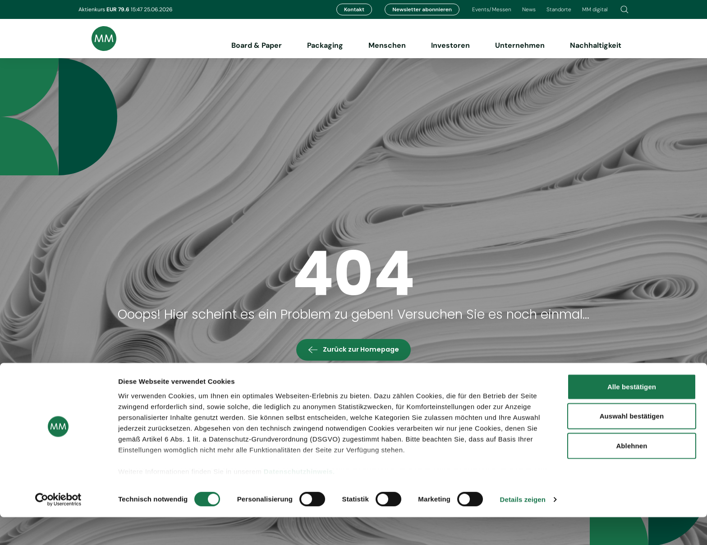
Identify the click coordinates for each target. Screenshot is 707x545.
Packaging (325, 45)
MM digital (595, 9)
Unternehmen (520, 45)
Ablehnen (631, 473)
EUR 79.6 (118, 9)
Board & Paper (256, 45)
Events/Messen (491, 9)
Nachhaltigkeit (595, 45)
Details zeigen (523, 527)
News (529, 9)
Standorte (558, 9)
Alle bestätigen (631, 414)
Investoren (450, 45)
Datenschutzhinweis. (299, 499)
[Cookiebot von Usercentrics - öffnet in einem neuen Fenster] (58, 527)
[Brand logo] (97, 38)
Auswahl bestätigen (632, 444)
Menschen (387, 45)
